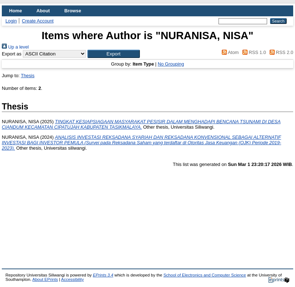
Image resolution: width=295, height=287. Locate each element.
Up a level (15, 47)
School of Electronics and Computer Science (204, 275)
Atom (229, 52)
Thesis (27, 75)
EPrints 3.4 (103, 275)
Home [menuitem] (15, 10)
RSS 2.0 (280, 52)
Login (11, 21)
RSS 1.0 (253, 52)
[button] (113, 54)
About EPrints (45, 279)
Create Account (38, 21)
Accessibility (72, 279)
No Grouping (171, 64)
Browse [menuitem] (73, 10)
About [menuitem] (43, 10)
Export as (11, 54)
